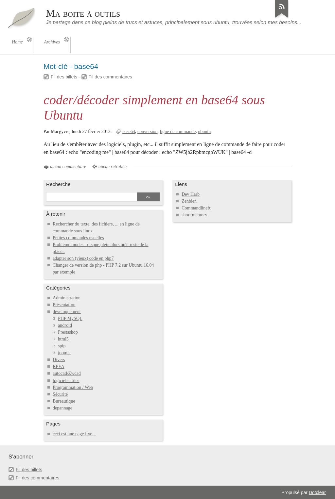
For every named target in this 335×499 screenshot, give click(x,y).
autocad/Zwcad (67, 373)
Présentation (64, 304)
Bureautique (64, 401)
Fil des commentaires (110, 76)
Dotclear (317, 492)
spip (61, 345)
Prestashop (68, 332)
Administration (66, 297)
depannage (62, 408)
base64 (128, 131)
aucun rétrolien (112, 166)
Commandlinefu (196, 208)
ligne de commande (178, 131)
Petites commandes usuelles (78, 237)
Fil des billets (64, 76)
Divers (59, 359)
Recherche (58, 184)
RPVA (58, 366)
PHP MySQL (70, 318)
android (65, 325)
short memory (194, 214)
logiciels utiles (66, 380)
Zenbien (189, 201)
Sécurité (60, 394)
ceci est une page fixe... (74, 433)
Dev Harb (191, 194)
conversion (147, 131)
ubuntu (204, 131)
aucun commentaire (68, 166)
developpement (67, 311)
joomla (64, 352)
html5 (63, 339)
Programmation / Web (73, 387)
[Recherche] (91, 197)
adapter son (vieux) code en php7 (83, 258)
